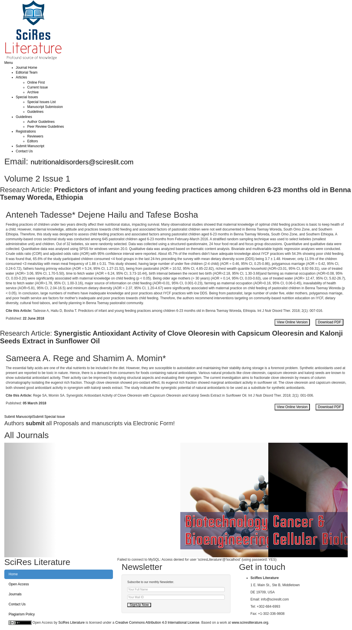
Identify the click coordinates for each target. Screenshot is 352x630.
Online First (36, 82)
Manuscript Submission (45, 107)
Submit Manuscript (30, 146)
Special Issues (27, 97)
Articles (21, 77)
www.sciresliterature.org (250, 623)
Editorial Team (27, 72)
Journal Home (26, 68)
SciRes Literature (71, 623)
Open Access (19, 584)
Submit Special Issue (49, 417)
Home (13, 574)
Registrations (26, 131)
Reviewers (35, 136)
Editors (32, 141)
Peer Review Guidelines (45, 127)
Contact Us (24, 151)
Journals (15, 594)
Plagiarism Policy (22, 614)
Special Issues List (41, 102)
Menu (8, 63)
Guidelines (35, 112)
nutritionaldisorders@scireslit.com (82, 162)
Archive (33, 92)
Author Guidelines (40, 122)
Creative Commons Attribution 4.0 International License (157, 623)
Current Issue (37, 87)
